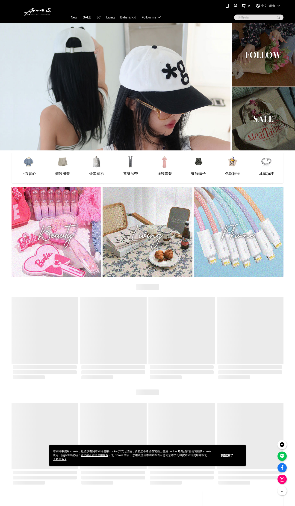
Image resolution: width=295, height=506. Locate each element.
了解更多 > (59, 459)
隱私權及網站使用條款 (94, 455)
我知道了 (227, 455)
